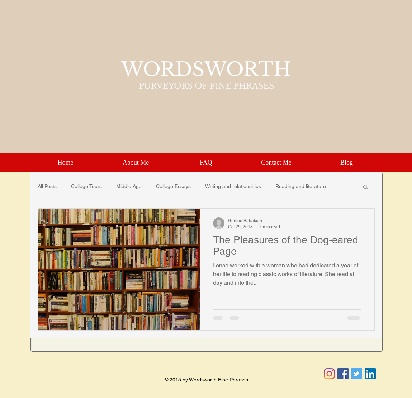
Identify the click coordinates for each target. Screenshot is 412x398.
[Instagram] (329, 373)
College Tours (86, 186)
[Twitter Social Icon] (356, 373)
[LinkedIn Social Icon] (370, 373)
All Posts (47, 186)
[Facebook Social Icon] (343, 373)
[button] (365, 187)
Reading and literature (300, 186)
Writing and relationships (233, 186)
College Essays (173, 186)
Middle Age (129, 186)
